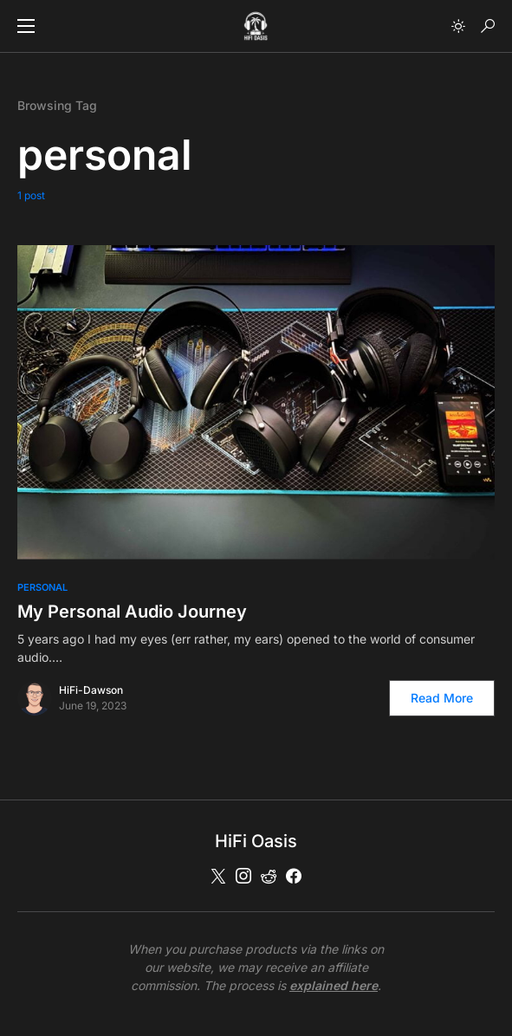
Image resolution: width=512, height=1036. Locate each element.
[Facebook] (293, 876)
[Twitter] (218, 876)
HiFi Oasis (256, 841)
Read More (442, 697)
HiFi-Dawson (91, 689)
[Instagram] (243, 876)
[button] (26, 26)
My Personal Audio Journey (132, 611)
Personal (42, 587)
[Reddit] (268, 876)
